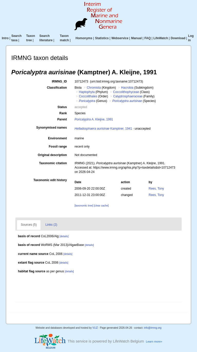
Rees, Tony (156, 188)
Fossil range (58, 146)
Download (178, 38)
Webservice (120, 38)
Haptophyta (87, 92)
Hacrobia (127, 87)
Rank (63, 113)
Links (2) (51, 224)
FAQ (147, 38)
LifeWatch (160, 38)
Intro (5, 38)
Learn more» (154, 341)
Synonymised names (51, 127)
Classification (57, 87)
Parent (62, 119)
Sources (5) (29, 224)
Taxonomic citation (53, 163)
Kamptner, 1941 (103, 128)
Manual (136, 38)
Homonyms (84, 38)
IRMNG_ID (59, 81)
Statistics (102, 38)
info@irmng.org (153, 327)
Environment (57, 138)
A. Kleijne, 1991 (94, 119)
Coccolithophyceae (126, 92)
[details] (64, 236)
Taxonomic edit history (50, 180)
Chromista (94, 87)
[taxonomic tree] (84, 205)
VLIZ (95, 327)
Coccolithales (88, 96)
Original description (52, 155)
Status (62, 107)
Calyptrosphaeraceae (127, 96)
